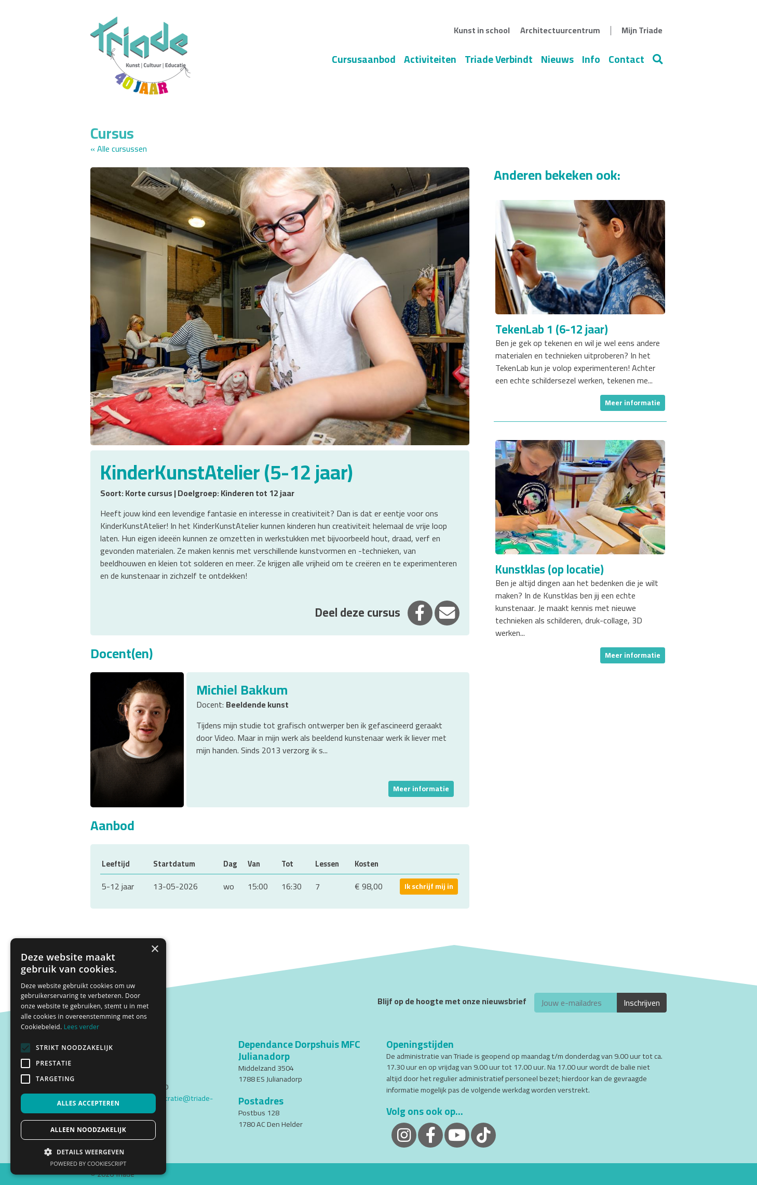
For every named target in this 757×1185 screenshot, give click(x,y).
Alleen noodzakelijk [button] (88, 1129)
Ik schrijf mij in (428, 886)
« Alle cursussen (118, 148)
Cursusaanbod (364, 59)
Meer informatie (421, 788)
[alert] (88, 1056)
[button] (88, 1152)
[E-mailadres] (575, 1003)
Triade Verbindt (499, 59)
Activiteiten (430, 59)
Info (591, 59)
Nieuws (557, 59)
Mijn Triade (642, 30)
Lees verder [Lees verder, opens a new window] (82, 1026)
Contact (626, 59)
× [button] (154, 949)
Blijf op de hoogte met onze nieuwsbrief (451, 1001)
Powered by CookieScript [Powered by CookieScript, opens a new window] (88, 1163)
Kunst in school (482, 30)
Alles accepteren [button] (88, 1103)
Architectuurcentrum (560, 30)
